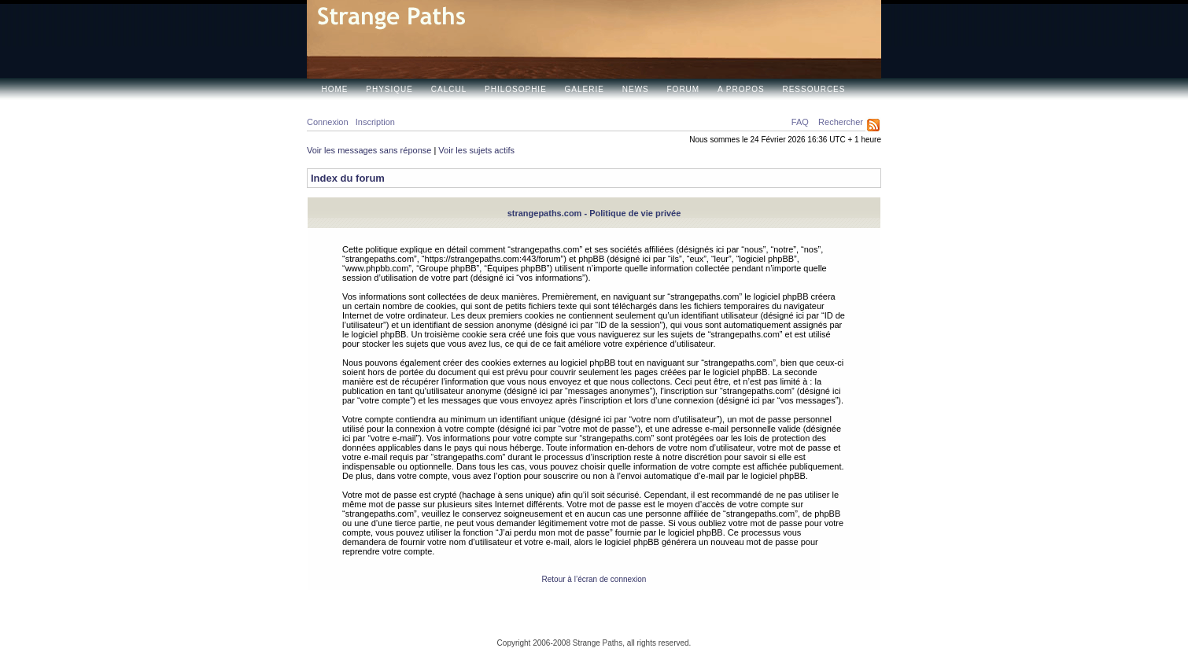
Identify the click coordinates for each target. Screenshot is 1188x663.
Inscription (375, 122)
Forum (683, 89)
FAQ (800, 122)
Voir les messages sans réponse (369, 150)
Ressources (813, 89)
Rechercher (840, 122)
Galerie (584, 89)
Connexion (328, 122)
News (635, 89)
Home (335, 89)
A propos (741, 89)
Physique (389, 89)
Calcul (449, 89)
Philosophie (516, 89)
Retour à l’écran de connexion (594, 579)
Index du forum (348, 178)
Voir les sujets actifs (476, 150)
